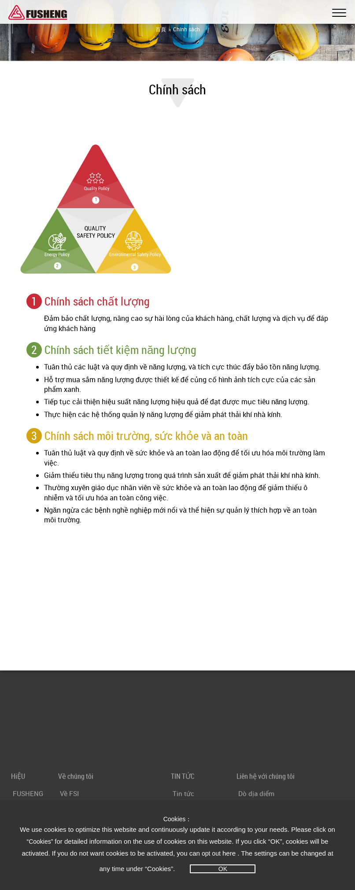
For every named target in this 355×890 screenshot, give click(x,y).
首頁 (160, 29)
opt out (211, 853)
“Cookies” (41, 841)
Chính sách (186, 29)
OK (222, 868)
